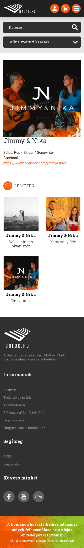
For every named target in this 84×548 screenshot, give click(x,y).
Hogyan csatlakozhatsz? (24, 427)
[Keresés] (36, 27)
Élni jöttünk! (21, 300)
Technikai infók (17, 397)
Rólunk (9, 390)
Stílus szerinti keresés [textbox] (29, 42)
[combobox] (42, 42)
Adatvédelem (14, 405)
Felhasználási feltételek (24, 412)
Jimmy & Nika (21, 235)
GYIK (7, 456)
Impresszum (13, 420)
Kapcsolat (12, 464)
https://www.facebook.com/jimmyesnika (35, 163)
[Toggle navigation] (76, 8)
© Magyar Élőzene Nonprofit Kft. (54, 540)
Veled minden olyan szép (21, 243)
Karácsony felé (63, 241)
